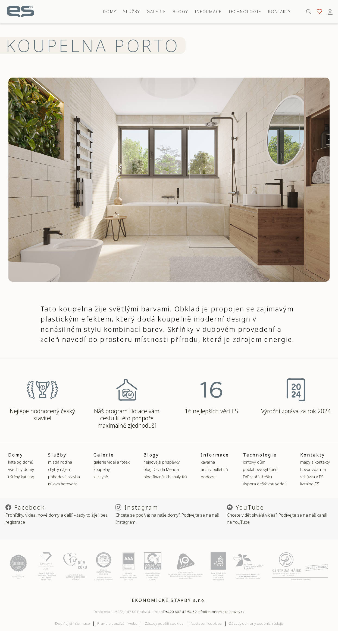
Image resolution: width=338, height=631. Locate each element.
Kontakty (279, 11)
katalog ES (309, 483)
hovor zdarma (313, 469)
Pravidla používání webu (117, 623)
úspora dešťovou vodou (265, 483)
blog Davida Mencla (161, 469)
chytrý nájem (59, 469)
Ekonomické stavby (20, 11)
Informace (208, 11)
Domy (109, 11)
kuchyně (100, 476)
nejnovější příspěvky (161, 462)
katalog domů (20, 462)
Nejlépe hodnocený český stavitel (42, 414)
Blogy (180, 11)
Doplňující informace (72, 623)
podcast (208, 476)
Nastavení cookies (206, 623)
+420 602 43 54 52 (181, 611)
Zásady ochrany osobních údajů (256, 623)
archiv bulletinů (214, 469)
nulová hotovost (62, 483)
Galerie (156, 11)
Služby (131, 11)
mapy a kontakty (315, 462)
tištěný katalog (21, 476)
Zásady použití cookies (164, 623)
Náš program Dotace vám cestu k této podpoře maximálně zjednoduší (126, 418)
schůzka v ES (312, 476)
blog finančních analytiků (165, 476)
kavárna (208, 462)
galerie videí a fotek (111, 462)
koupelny (101, 469)
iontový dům (254, 462)
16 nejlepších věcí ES (211, 411)
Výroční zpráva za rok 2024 (296, 411)
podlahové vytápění (260, 469)
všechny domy (21, 469)
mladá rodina (60, 462)
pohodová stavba (64, 476)
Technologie (245, 11)
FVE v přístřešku (257, 476)
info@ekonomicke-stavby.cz (221, 611)
